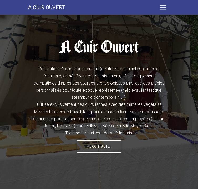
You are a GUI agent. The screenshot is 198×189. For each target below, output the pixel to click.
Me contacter (99, 146)
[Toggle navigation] (163, 8)
